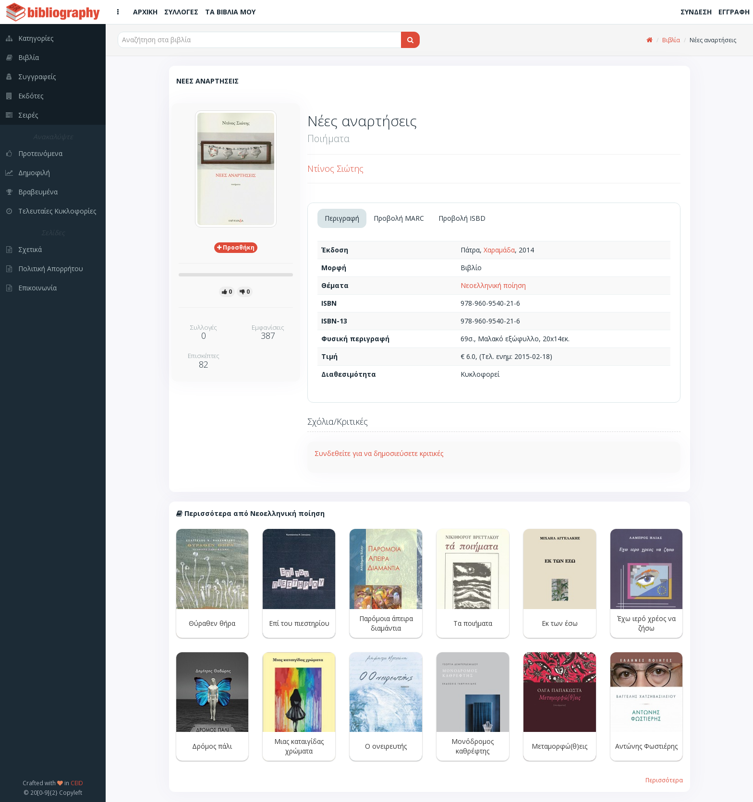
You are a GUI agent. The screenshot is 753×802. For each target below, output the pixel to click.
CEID (77, 783)
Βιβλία (671, 40)
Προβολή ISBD (462, 218)
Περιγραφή (342, 218)
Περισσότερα (664, 780)
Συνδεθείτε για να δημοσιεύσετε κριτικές (379, 453)
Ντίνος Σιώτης (335, 168)
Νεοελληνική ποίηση (493, 285)
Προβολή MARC (399, 218)
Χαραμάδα (499, 249)
